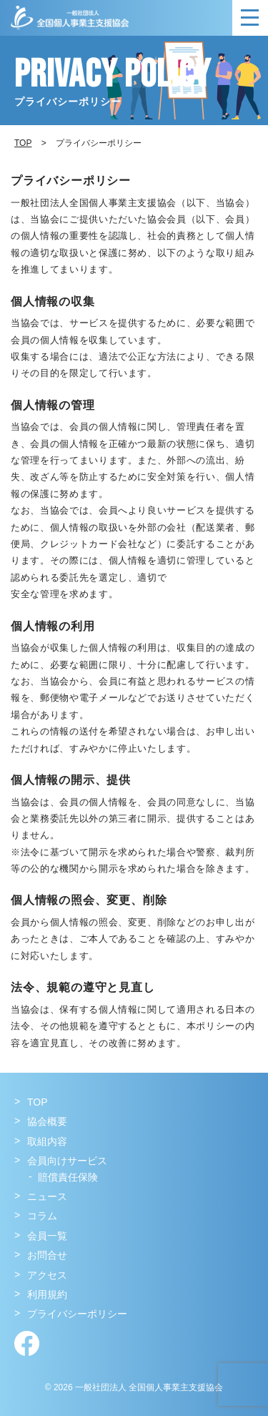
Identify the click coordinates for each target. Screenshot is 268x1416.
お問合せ (47, 1255)
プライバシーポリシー (77, 1313)
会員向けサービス (67, 1160)
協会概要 (47, 1121)
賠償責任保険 (68, 1177)
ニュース (47, 1196)
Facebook (26, 1343)
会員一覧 (47, 1236)
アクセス (47, 1275)
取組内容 (47, 1141)
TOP (37, 1102)
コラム (42, 1215)
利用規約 (47, 1294)
